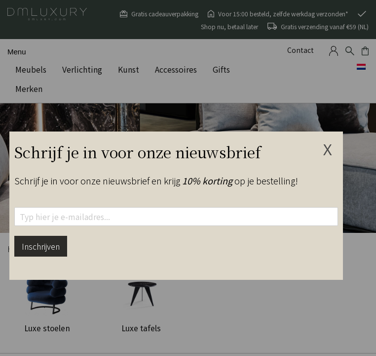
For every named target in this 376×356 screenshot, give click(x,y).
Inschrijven (41, 246)
